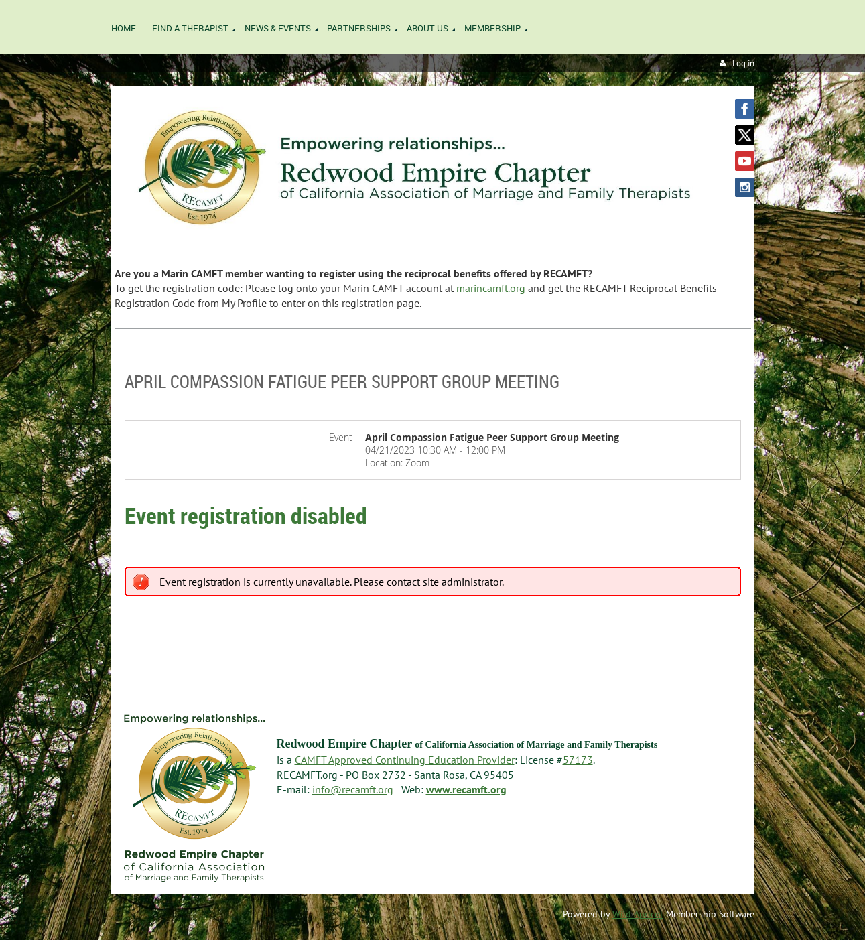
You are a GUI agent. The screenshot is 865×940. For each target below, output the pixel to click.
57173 (578, 759)
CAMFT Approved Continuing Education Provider (405, 759)
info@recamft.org (352, 789)
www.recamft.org (466, 789)
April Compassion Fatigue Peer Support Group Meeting (342, 381)
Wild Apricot (637, 914)
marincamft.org (490, 288)
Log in (743, 63)
